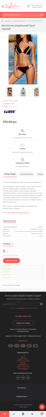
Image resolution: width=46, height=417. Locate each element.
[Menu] (4, 414)
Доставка (22, 134)
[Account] (13, 414)
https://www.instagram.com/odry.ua (23, 377)
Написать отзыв (11, 261)
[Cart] (41, 414)
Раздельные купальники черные (18, 212)
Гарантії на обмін (22, 163)
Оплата (22, 149)
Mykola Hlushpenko (26, 405)
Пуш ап (17, 231)
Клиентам (21, 308)
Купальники (7, 21)
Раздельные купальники (19, 21)
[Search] (42, 15)
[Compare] (23, 414)
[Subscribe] (42, 304)
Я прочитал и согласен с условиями (24, 308)
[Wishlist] (32, 414)
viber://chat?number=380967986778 (28, 377)
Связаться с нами (23, 323)
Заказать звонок (37, 7)
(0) (9, 106)
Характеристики (26, 174)
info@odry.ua (23, 340)
